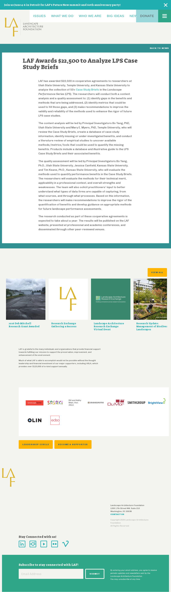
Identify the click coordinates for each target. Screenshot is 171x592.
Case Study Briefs (88, 89)
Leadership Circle (35, 444)
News (135, 16)
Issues (39, 16)
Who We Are (90, 16)
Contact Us (117, 514)
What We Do (62, 16)
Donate (147, 16)
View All (157, 272)
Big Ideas (115, 16)
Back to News (159, 48)
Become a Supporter (73, 444)
